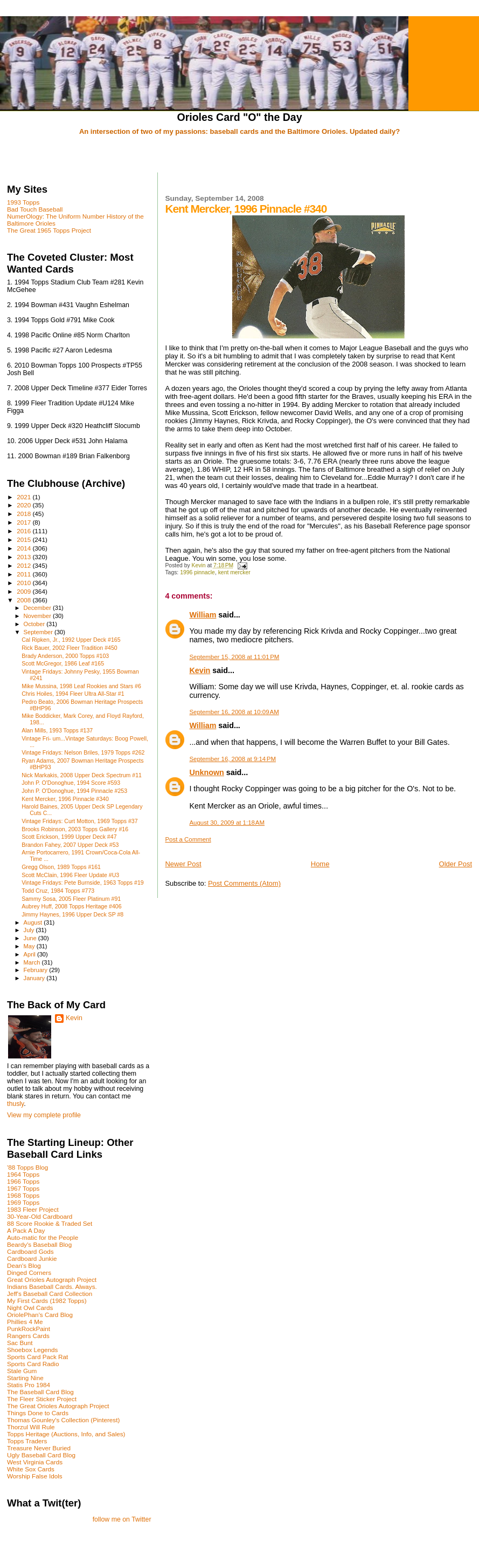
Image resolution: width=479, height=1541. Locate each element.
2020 (24, 504)
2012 (24, 565)
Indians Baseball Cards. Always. (52, 1286)
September (39, 632)
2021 (24, 496)
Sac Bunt (20, 1342)
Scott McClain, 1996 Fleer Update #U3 (70, 875)
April (30, 954)
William (202, 614)
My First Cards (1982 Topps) (47, 1300)
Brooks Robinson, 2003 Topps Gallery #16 (75, 829)
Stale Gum (22, 1370)
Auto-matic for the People (42, 1237)
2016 (24, 530)
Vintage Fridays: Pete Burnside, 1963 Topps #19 (83, 882)
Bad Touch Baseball (35, 209)
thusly (15, 1104)
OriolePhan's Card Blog (40, 1314)
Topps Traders (27, 1440)
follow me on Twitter (122, 1519)
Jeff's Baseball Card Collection (49, 1293)
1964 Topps (23, 1174)
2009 (24, 591)
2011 (24, 574)
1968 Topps (23, 1195)
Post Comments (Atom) (244, 883)
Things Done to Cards (37, 1412)
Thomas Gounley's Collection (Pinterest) (63, 1419)
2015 (24, 539)
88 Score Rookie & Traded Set (49, 1223)
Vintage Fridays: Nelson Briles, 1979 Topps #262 (83, 752)
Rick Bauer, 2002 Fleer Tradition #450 (69, 647)
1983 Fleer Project (33, 1209)
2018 (24, 513)
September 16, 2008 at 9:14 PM (232, 759)
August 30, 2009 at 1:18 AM (227, 822)
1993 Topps (23, 202)
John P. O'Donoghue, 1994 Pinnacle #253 (74, 791)
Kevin (199, 670)
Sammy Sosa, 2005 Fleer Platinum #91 (71, 898)
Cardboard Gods (30, 1251)
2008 (24, 599)
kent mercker (234, 572)
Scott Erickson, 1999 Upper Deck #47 (69, 836)
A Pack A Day (26, 1230)
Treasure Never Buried (39, 1447)
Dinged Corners (29, 1272)
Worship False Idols (35, 1475)
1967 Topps (23, 1188)
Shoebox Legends (32, 1349)
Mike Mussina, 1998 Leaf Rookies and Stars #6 (81, 686)
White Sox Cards (30, 1468)
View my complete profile (44, 1115)
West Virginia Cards (35, 1461)
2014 (24, 548)
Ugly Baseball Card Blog (41, 1454)
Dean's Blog (24, 1265)
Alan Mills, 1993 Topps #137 (57, 730)
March (33, 962)
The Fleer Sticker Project (42, 1398)
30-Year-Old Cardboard (39, 1216)
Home (320, 864)
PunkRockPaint (28, 1328)
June (31, 938)
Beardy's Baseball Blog (39, 1244)
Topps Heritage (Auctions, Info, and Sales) (66, 1433)
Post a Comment (188, 839)
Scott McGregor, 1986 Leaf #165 (63, 663)
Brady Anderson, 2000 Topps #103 (65, 656)
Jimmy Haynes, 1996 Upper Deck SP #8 (72, 914)
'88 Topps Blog (27, 1167)
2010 (24, 582)
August (34, 922)
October (35, 624)
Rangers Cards (28, 1335)
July (30, 930)
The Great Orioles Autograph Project (58, 1405)
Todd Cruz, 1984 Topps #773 (58, 890)
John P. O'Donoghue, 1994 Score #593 (71, 782)
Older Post (455, 864)
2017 (24, 522)
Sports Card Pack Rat (37, 1356)
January (35, 978)
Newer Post (183, 864)
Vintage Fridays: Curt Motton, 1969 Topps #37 (79, 821)
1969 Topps (23, 1202)
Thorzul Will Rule (31, 1426)
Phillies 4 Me (25, 1321)
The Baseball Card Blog (40, 1391)
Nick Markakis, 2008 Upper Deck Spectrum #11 (82, 775)
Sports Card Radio (33, 1363)
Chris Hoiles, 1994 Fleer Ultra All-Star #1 (73, 693)
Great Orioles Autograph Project (51, 1279)
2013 (24, 556)
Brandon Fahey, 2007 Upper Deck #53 (70, 844)
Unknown (206, 772)
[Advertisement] (240, 155)
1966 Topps (23, 1181)
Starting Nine (25, 1377)
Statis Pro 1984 (28, 1384)
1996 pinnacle (197, 572)
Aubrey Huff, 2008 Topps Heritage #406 (71, 906)
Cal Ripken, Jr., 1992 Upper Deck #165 (71, 639)
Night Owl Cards (30, 1307)
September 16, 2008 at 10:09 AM (234, 712)
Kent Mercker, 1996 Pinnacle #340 (65, 799)
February (37, 970)
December (38, 608)
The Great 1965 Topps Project (49, 230)
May (30, 946)
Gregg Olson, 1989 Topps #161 (61, 867)
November (38, 616)
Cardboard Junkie (32, 1258)
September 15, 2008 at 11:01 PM (234, 657)
